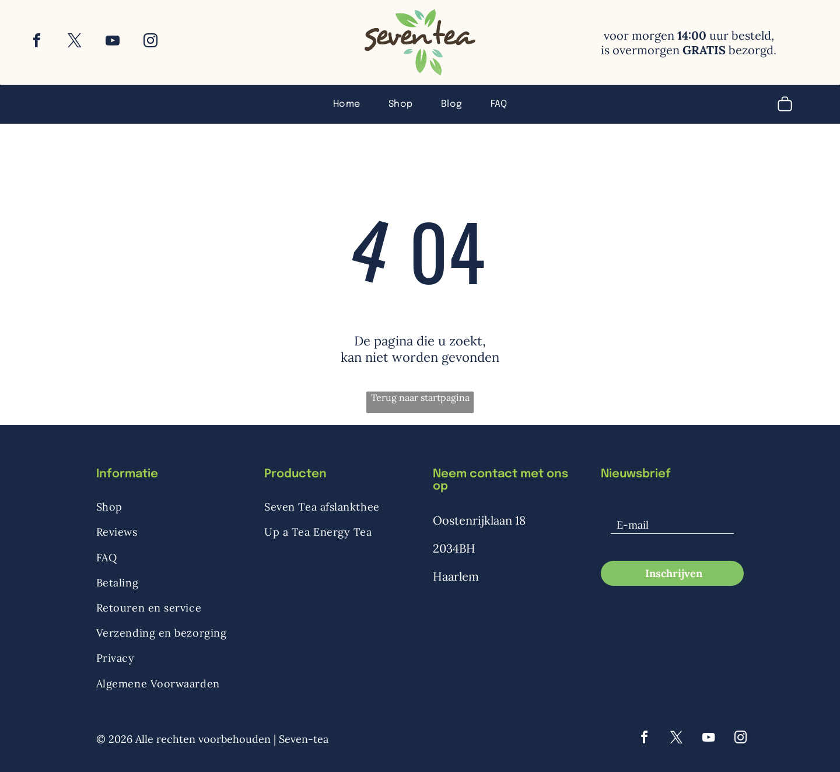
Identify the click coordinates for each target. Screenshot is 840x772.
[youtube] (112, 42)
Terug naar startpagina (420, 397)
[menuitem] (346, 103)
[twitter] (74, 42)
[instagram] (150, 42)
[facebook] (36, 42)
